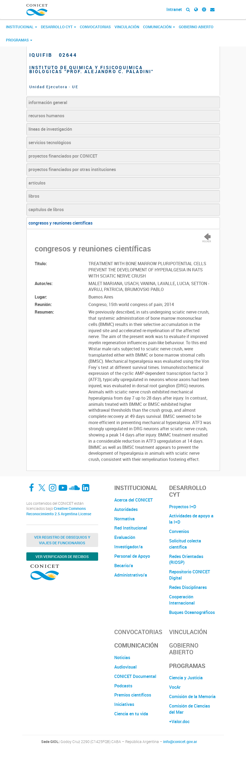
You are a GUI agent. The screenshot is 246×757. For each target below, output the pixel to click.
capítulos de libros (46, 209)
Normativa (124, 519)
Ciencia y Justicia (186, 678)
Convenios (179, 531)
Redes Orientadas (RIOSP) (186, 559)
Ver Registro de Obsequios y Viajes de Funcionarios (62, 540)
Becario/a (123, 565)
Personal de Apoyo (132, 556)
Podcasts (123, 686)
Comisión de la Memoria (192, 696)
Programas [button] (19, 39)
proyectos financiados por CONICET (62, 156)
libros (33, 196)
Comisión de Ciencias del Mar (189, 709)
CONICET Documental (135, 676)
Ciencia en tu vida (131, 714)
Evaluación (124, 537)
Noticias (122, 657)
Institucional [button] (21, 26)
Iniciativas (124, 704)
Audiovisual (125, 667)
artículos (36, 183)
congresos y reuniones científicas (60, 223)
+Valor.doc (179, 721)
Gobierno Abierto (196, 26)
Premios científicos (132, 695)
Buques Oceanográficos (192, 612)
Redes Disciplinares (188, 587)
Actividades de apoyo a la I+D (191, 519)
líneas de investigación (50, 129)
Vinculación (127, 26)
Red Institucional (130, 528)
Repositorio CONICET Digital (189, 575)
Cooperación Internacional (182, 600)
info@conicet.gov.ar (180, 741)
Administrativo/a (130, 575)
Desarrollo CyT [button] (58, 26)
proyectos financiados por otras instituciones (72, 169)
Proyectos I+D (182, 507)
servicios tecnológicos (49, 142)
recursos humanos (46, 116)
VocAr (175, 687)
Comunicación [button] (159, 26)
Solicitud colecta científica (185, 544)
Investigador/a (128, 547)
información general (47, 102)
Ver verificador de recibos (62, 556)
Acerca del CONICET (133, 500)
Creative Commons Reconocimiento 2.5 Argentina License (58, 511)
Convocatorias (95, 26)
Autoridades (126, 509)
